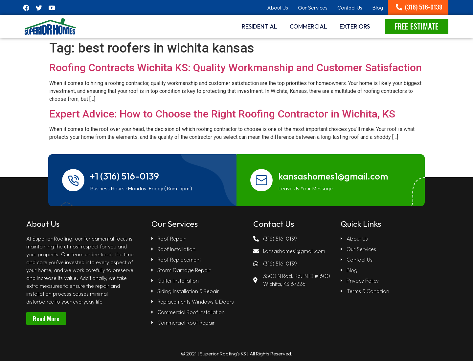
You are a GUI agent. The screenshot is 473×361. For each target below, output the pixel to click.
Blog (377, 7)
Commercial (308, 26)
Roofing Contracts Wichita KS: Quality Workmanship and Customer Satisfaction (235, 67)
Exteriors (355, 26)
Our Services (312, 7)
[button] (419, 7)
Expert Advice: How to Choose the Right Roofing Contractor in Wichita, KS (222, 114)
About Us (277, 7)
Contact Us (349, 7)
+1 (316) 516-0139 (124, 176)
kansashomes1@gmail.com (333, 176)
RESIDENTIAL (259, 26)
